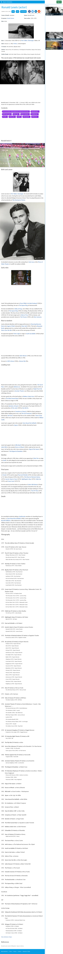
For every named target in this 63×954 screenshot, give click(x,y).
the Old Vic (25, 408)
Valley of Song (18, 309)
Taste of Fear (38, 415)
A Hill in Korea (10, 361)
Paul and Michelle (23, 475)
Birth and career (6, 114)
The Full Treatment (27, 413)
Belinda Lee (17, 387)
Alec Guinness (37, 317)
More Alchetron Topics (6, 937)
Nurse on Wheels (19, 447)
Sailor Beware (23, 356)
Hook (4, 460)
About (4, 951)
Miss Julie (14, 408)
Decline (5, 116)
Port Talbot (24, 40)
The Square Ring (23, 305)
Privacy (14, 951)
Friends (4, 475)
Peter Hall (24, 326)
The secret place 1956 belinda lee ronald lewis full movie (16, 111)
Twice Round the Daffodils (29, 423)
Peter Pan (36, 458)
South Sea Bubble (30, 333)
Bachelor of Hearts (14, 406)
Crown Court (11, 481)
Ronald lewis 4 (35, 111)
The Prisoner (23, 317)
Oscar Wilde (23, 303)
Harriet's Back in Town (11, 479)
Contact (19, 951)
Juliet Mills (4, 447)
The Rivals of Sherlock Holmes (32, 477)
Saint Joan (31, 262)
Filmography (26, 116)
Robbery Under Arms (28, 396)
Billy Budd (18, 445)
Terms (10, 951)
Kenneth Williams (6, 520)
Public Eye (38, 479)
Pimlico (15, 43)
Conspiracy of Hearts (20, 411)
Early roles (16, 114)
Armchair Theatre (19, 391)
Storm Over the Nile (6, 330)
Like (17, 11)
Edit (13, 11)
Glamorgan (31, 40)
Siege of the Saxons (34, 449)
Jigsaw (16, 425)
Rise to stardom (24, 114)
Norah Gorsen (10, 18)
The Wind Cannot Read (12, 398)
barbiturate (22, 516)
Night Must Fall (38, 389)
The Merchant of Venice (19, 200)
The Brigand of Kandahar (16, 451)
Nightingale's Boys (26, 479)
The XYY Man (34, 491)
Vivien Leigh (16, 333)
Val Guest (10, 415)
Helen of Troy (24, 315)
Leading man (34, 114)
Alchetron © (26, 951)
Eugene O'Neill (11, 326)
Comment (23, 11)
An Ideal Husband (32, 303)
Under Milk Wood (32, 484)
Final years (12, 116)
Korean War (22, 361)
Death (19, 116)
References (34, 116)
